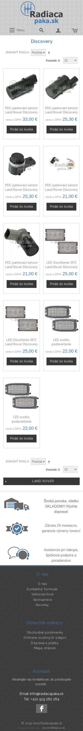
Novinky (42, 605)
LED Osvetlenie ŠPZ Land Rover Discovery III (61, 267)
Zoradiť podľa (17, 52)
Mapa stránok (45, 648)
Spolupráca (42, 599)
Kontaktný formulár (42, 589)
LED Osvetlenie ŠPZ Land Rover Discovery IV (21, 344)
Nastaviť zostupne (49, 52)
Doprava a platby (45, 643)
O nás (42, 584)
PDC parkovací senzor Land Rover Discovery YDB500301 (61, 112)
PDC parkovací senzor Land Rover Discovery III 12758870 (21, 267)
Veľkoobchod (42, 594)
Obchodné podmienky (45, 632)
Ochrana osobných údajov (44, 637)
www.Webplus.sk (53, 727)
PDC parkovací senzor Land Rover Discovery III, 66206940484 (61, 189)
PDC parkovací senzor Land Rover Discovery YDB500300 (21, 112)
